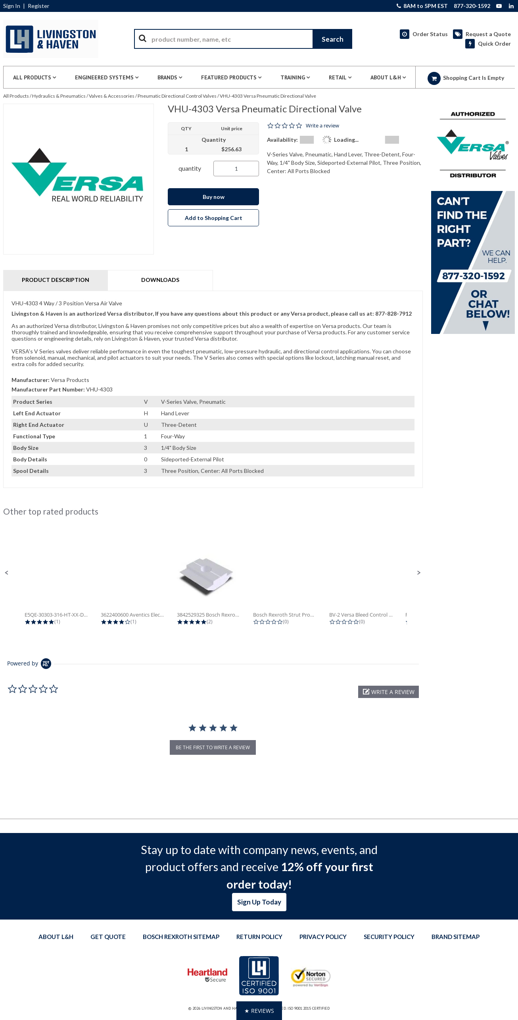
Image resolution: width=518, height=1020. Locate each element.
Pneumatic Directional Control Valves (177, 96)
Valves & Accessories (111, 96)
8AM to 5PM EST (422, 6)
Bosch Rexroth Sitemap (181, 936)
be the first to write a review (213, 747)
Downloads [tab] (160, 279)
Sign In (11, 6)
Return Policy (259, 936)
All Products (16, 96)
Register (38, 6)
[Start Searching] (332, 39)
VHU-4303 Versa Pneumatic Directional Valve (268, 96)
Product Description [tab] (55, 279)
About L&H (55, 936)
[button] (6, 573)
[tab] (213, 389)
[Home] (50, 39)
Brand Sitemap (456, 936)
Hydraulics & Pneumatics (59, 96)
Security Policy (389, 936)
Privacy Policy (323, 936)
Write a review (322, 125)
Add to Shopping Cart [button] (213, 217)
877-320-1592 (472, 6)
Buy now (213, 196)
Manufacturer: (31, 379)
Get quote (108, 936)
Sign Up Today (259, 902)
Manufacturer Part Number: (48, 389)
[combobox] (243, 39)
